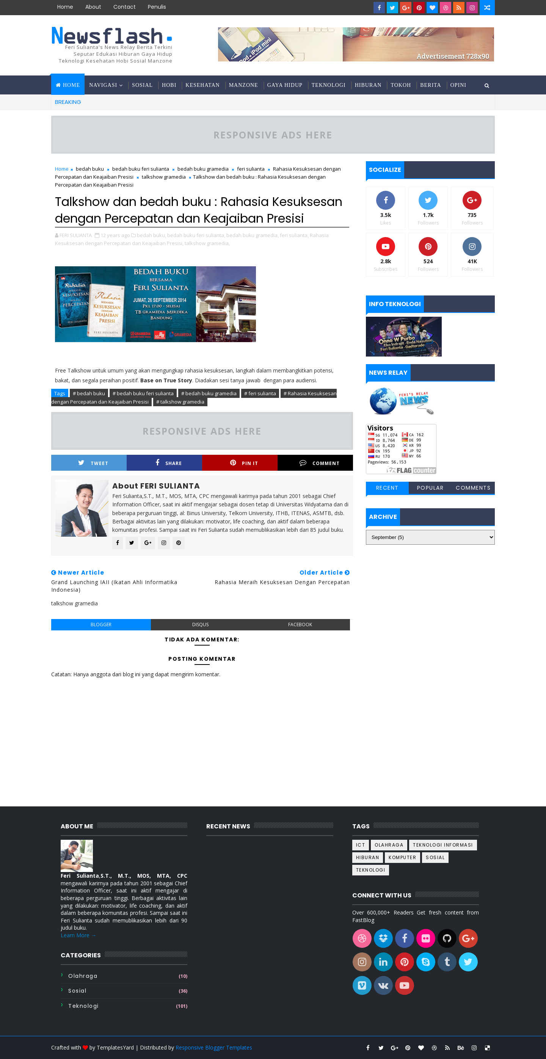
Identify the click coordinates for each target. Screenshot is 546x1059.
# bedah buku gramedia (209, 393)
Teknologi (329, 85)
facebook (300, 624)
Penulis (157, 7)
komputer (402, 857)
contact (124, 7)
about (93, 7)
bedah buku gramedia (203, 168)
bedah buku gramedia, (252, 235)
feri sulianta (251, 168)
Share (168, 463)
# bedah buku (89, 393)
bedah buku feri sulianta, (196, 235)
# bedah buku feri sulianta (143, 393)
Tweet (93, 463)
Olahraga (82, 976)
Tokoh (401, 85)
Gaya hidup (285, 85)
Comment (320, 463)
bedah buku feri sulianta (140, 168)
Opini (458, 85)
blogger (101, 624)
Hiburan (368, 85)
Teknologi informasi (443, 845)
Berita (430, 85)
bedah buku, (151, 235)
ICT (361, 845)
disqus (200, 624)
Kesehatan (202, 85)
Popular (430, 488)
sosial (77, 991)
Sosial (142, 85)
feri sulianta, (294, 235)
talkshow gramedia (164, 176)
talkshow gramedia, (207, 243)
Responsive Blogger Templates (214, 1047)
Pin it (244, 463)
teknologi (83, 1006)
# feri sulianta (260, 393)
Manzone (243, 85)
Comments (473, 488)
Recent (387, 488)
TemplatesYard (115, 1047)
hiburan (368, 857)
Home (65, 7)
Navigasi (103, 85)
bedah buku (90, 168)
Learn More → (78, 935)
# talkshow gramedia (180, 401)
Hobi (169, 85)
